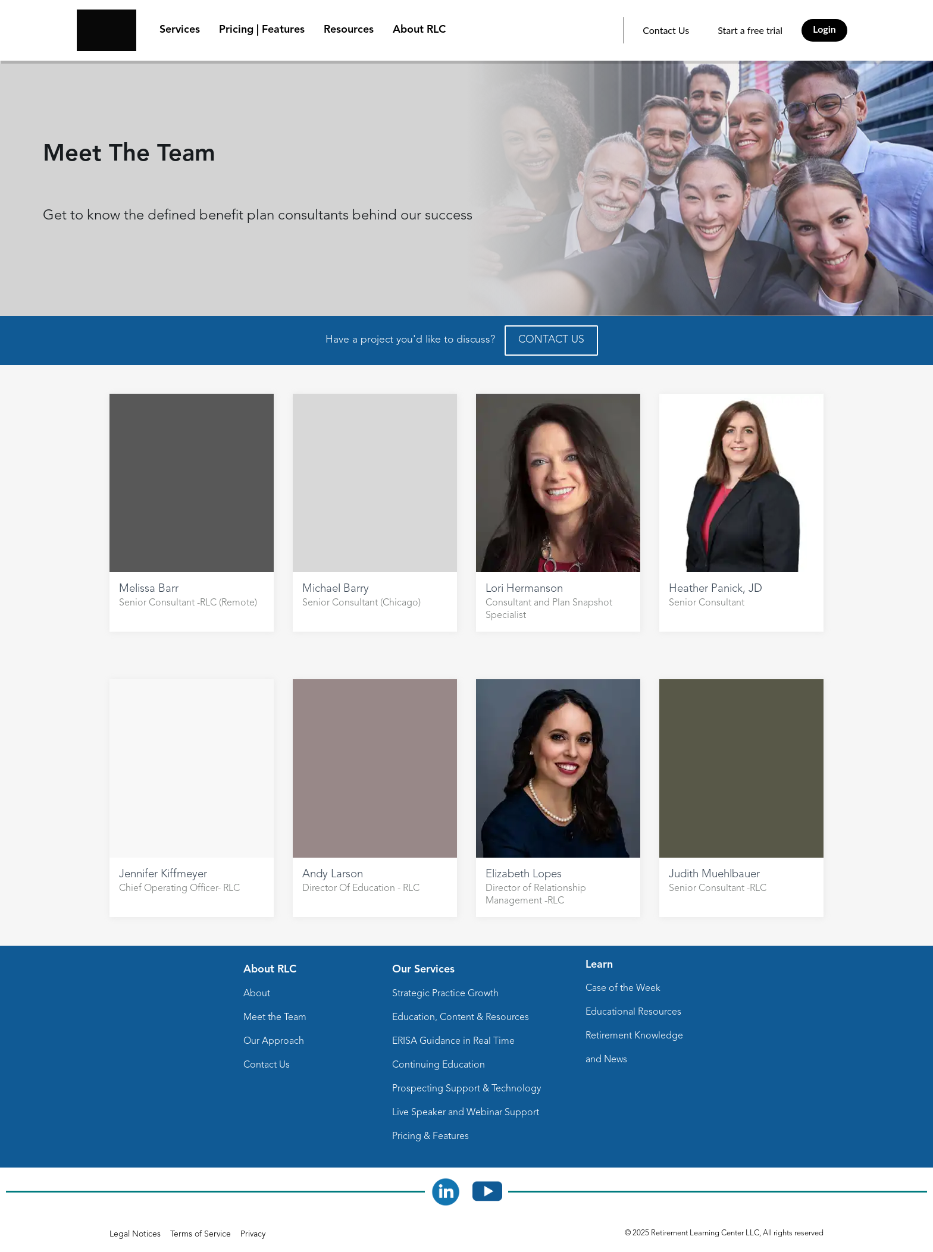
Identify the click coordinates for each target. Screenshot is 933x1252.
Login (824, 28)
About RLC (419, 29)
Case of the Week (623, 988)
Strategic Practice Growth (445, 994)
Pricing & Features (430, 1136)
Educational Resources (633, 1012)
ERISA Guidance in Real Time (453, 1041)
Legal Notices (135, 1234)
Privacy (252, 1234)
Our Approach (273, 1041)
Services (179, 29)
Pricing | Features (262, 29)
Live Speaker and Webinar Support (465, 1113)
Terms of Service (200, 1234)
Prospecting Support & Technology (466, 1089)
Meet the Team (274, 1017)
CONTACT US (551, 340)
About (256, 994)
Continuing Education (438, 1065)
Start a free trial (750, 30)
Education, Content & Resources (460, 1017)
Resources (349, 29)
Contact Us (666, 30)
